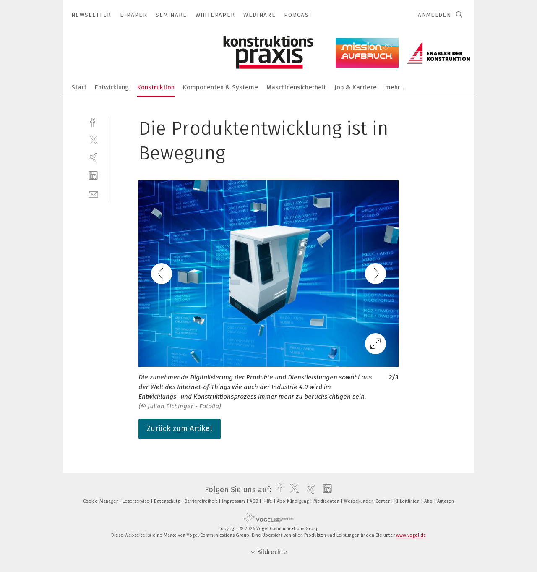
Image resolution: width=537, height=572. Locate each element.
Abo (429, 501)
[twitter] (93, 139)
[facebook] (93, 121)
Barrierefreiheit (202, 501)
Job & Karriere (355, 87)
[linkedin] (93, 175)
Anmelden (434, 14)
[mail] (93, 193)
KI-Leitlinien (407, 501)
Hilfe (268, 501)
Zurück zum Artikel (179, 428)
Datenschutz (167, 501)
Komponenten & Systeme (220, 87)
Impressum (234, 501)
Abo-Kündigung (293, 501)
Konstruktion (156, 87)
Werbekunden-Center (367, 501)
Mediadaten (327, 501)
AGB (254, 501)
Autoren (445, 501)
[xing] (93, 157)
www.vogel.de (411, 535)
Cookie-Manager (101, 501)
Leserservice (137, 501)
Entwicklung (112, 87)
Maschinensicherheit (296, 87)
